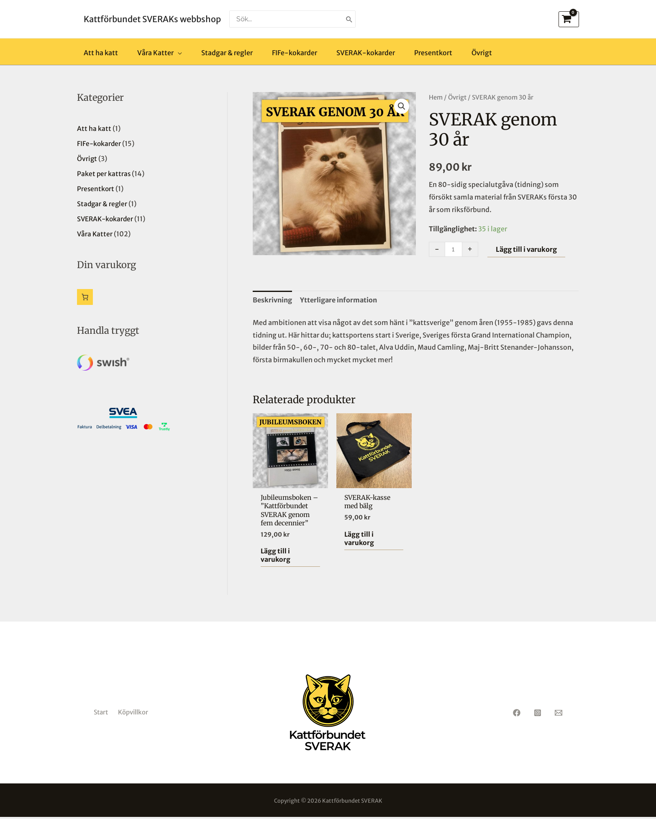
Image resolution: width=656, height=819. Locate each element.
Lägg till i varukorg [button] (276, 557)
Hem (436, 97)
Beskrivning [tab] (272, 300)
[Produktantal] (453, 249)
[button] (401, 106)
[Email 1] (558, 715)
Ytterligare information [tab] (338, 300)
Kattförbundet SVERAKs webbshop (152, 19)
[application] (178, 52)
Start (101, 714)
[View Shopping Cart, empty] (569, 19)
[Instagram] (537, 715)
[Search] (349, 19)
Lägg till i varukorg (526, 249)
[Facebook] (516, 715)
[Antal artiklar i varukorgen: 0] (85, 297)
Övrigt (457, 97)
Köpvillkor (133, 714)
